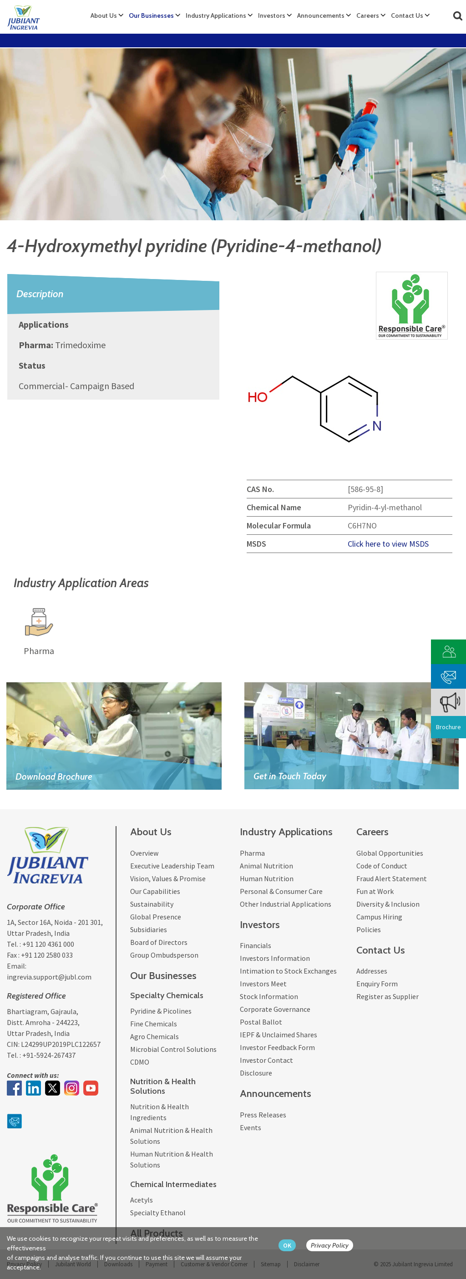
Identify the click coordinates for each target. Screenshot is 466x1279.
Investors (271, 15)
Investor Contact (266, 1060)
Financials (255, 945)
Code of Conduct (381, 865)
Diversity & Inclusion (388, 903)
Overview (144, 853)
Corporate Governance (275, 1009)
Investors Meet (263, 983)
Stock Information (269, 996)
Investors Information (275, 958)
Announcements (320, 15)
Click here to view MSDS (388, 543)
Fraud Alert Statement (391, 878)
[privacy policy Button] (334, 1245)
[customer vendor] (449, 650)
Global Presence (155, 916)
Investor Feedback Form (277, 1047)
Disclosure (256, 1072)
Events (250, 1127)
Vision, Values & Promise (168, 878)
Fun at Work (375, 891)
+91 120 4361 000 (48, 944)
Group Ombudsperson (164, 954)
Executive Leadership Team (172, 865)
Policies (368, 929)
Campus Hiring (379, 916)
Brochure (448, 727)
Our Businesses (151, 15)
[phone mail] (449, 675)
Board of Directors (158, 942)
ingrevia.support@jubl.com (49, 976)
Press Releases (263, 1114)
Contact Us (407, 15)
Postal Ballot (261, 1021)
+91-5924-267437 (49, 1055)
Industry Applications (216, 15)
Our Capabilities (155, 891)
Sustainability (151, 903)
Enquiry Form (377, 983)
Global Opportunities (389, 853)
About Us (104, 15)
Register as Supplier (387, 996)
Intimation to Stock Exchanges (288, 970)
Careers (367, 15)
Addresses (371, 970)
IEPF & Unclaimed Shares (278, 1034)
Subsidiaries (148, 929)
